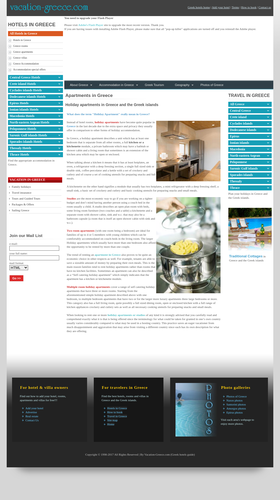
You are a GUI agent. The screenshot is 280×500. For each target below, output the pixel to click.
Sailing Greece (20, 210)
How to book (248, 7)
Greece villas (20, 57)
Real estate (31, 416)
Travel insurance (21, 192)
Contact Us (32, 420)
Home (110, 424)
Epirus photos (234, 412)
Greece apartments (23, 51)
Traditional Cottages (246, 256)
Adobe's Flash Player (90, 25)
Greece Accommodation (26, 63)
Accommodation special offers (29, 69)
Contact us (265, 7)
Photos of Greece (236, 396)
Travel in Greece (117, 416)
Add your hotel (221, 7)
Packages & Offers (23, 204)
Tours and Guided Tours (26, 198)
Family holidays (21, 186)
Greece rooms (20, 45)
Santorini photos (236, 404)
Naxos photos (234, 400)
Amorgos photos (236, 408)
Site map (112, 420)
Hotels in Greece (22, 40)
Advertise (31, 412)
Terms (235, 7)
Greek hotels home (199, 7)
